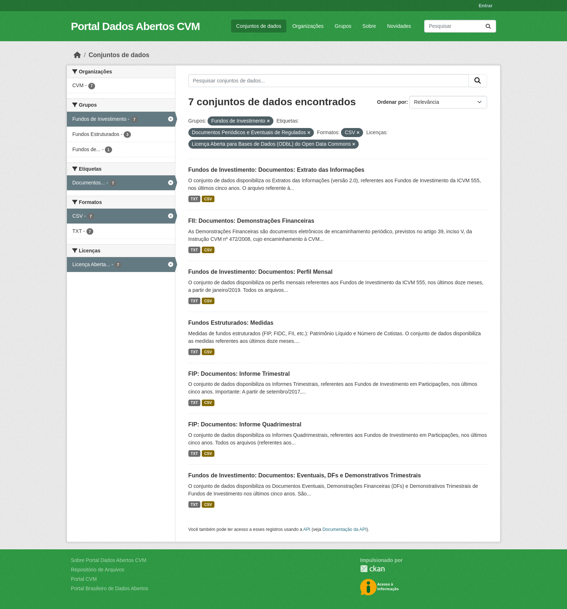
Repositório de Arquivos (97, 569)
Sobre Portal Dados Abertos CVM (108, 560)
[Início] (77, 55)
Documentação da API (345, 529)
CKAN (372, 568)
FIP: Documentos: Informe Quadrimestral (245, 424)
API (307, 529)
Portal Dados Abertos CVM (135, 26)
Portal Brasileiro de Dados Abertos (109, 588)
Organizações (307, 26)
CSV (208, 199)
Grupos (343, 26)
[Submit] (488, 26)
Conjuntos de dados (258, 26)
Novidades (399, 26)
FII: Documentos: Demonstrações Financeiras (251, 221)
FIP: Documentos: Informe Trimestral (239, 374)
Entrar (486, 5)
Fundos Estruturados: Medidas (231, 323)
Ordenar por (391, 102)
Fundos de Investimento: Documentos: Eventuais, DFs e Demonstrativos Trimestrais (304, 475)
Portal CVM (84, 579)
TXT (194, 199)
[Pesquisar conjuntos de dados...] (460, 26)
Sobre (369, 26)
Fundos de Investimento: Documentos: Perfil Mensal (260, 272)
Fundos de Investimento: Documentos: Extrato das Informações (276, 170)
